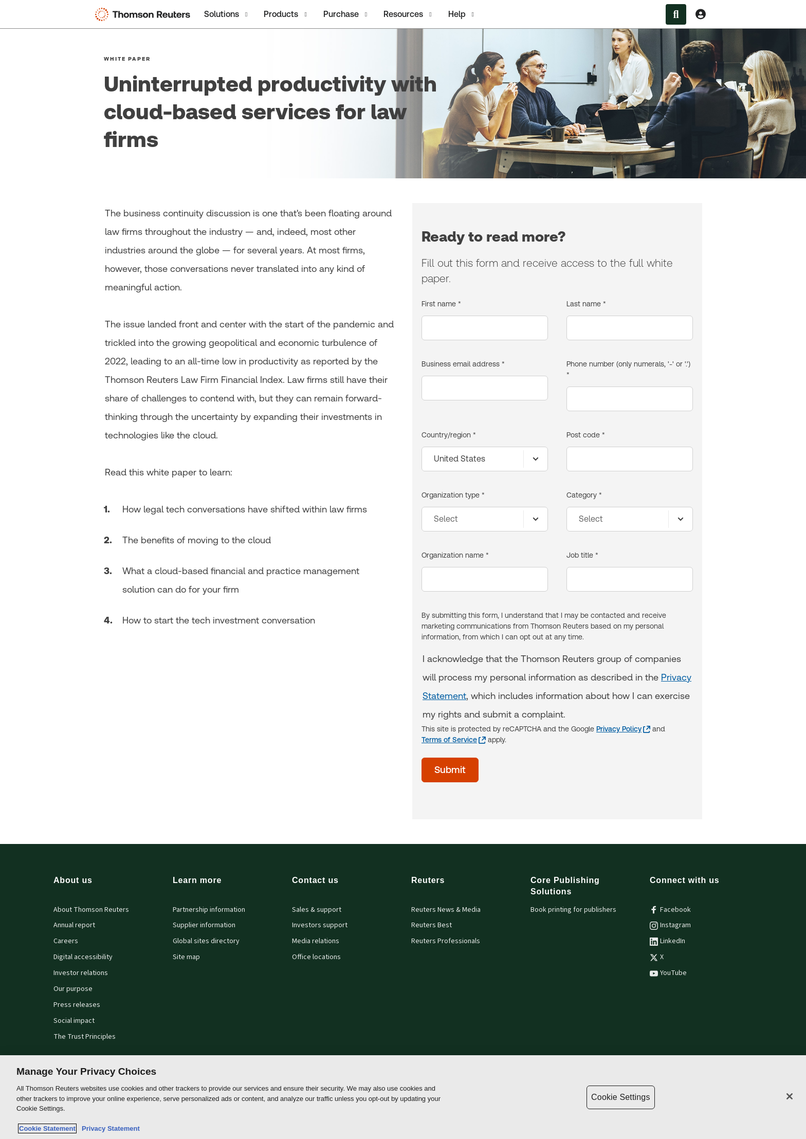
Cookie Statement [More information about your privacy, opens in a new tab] (47, 1128)
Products (286, 14)
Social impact (74, 1020)
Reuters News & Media (446, 909)
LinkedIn (667, 941)
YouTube (668, 973)
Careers (65, 941)
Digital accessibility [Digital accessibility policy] (83, 957)
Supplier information (204, 925)
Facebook (670, 909)
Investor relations (80, 973)
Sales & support (316, 909)
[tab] (226, 14)
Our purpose (73, 989)
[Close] (789, 1096)
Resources (408, 14)
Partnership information (209, 909)
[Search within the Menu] (676, 14)
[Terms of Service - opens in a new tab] (454, 740)
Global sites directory (206, 941)
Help (462, 14)
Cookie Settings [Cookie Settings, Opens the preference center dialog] (620, 1097)
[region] (403, 1097)
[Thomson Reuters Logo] (145, 14)
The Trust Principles (84, 1036)
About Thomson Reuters (91, 909)
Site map (186, 957)
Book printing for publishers (573, 909)
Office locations (316, 957)
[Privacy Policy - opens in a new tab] (623, 729)
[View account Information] (700, 14)
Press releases (76, 1004)
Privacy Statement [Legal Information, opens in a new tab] (109, 1128)
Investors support (319, 925)
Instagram (670, 925)
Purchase (346, 14)
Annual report (74, 925)
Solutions (226, 14)
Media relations (315, 941)
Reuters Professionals (445, 941)
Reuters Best (431, 925)
